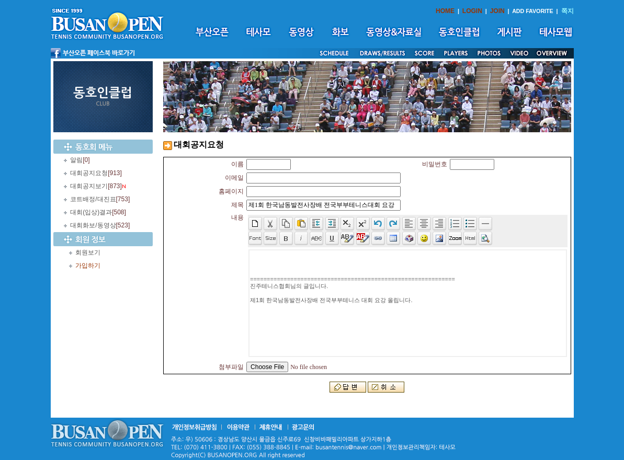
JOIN (497, 11)
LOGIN (472, 11)
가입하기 (87, 265)
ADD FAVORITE (532, 11)
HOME (445, 11)
